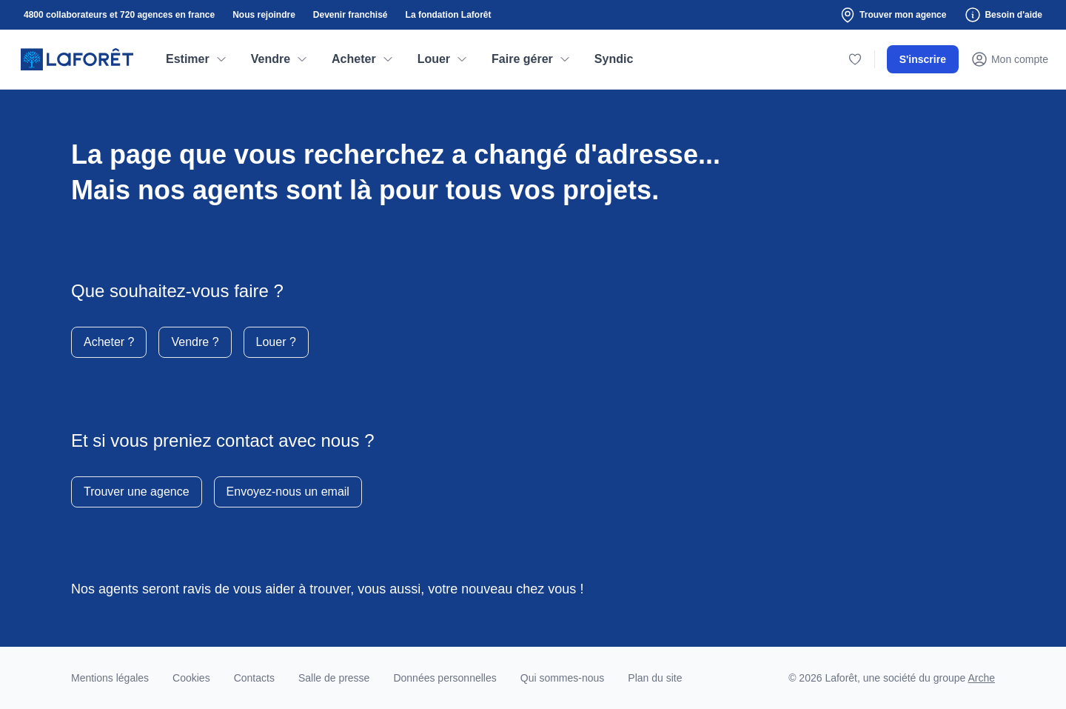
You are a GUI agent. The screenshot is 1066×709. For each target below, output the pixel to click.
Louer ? (276, 342)
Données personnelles (444, 678)
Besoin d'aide (1003, 15)
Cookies (191, 678)
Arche (981, 678)
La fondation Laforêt (449, 15)
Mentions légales (110, 678)
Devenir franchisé (350, 15)
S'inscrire (922, 59)
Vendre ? (194, 342)
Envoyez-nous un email (288, 491)
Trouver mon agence (892, 15)
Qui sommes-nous (562, 678)
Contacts (254, 678)
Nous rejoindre (263, 15)
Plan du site (655, 678)
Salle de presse (334, 678)
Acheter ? (109, 342)
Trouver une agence (137, 491)
